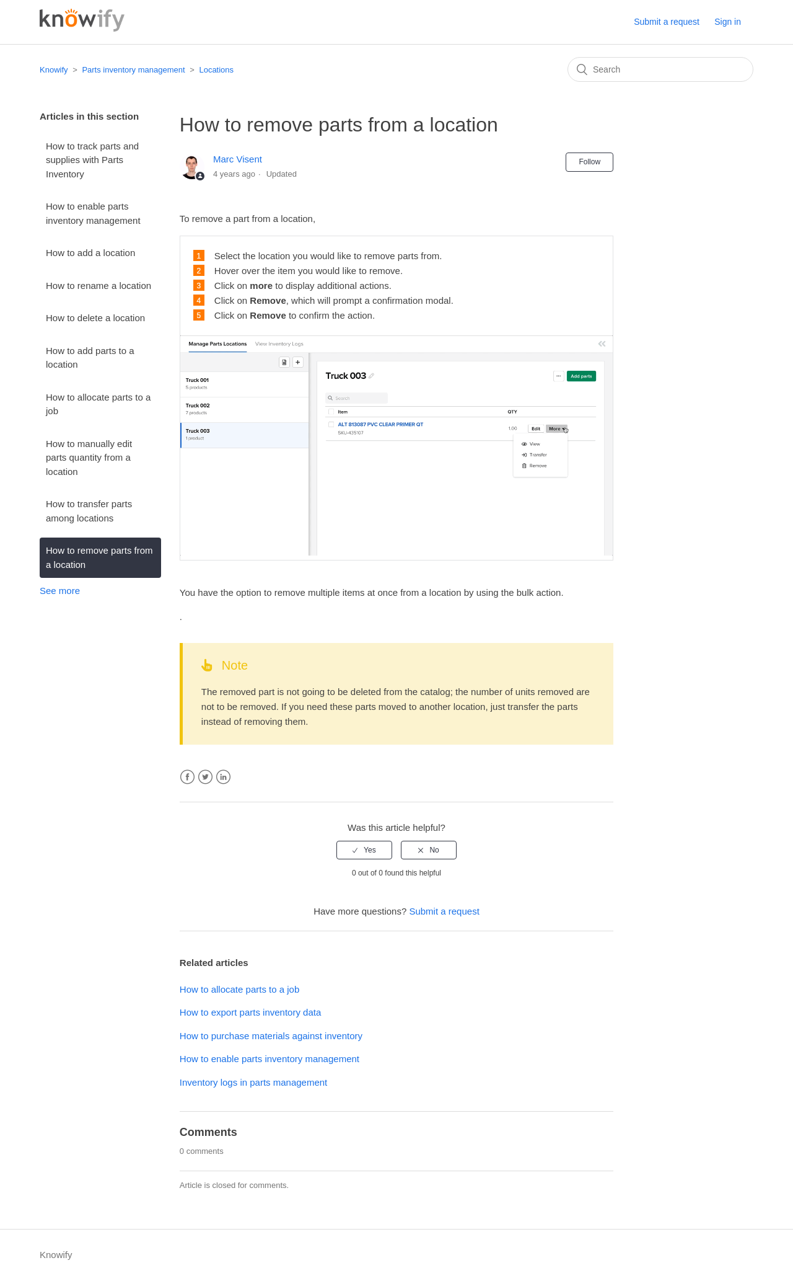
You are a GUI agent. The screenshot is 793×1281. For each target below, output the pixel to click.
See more (60, 590)
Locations (216, 69)
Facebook (187, 777)
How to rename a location (98, 285)
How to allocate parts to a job (98, 404)
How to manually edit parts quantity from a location (89, 457)
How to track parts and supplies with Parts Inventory (92, 160)
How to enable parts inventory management (93, 213)
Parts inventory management (133, 69)
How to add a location (90, 252)
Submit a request (666, 22)
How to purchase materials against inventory (271, 1036)
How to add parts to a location (90, 357)
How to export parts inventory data (250, 1012)
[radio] (364, 850)
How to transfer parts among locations (89, 511)
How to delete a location (95, 317)
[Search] (660, 69)
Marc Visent (237, 159)
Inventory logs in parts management (253, 1082)
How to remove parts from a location (99, 557)
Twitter (205, 777)
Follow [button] (589, 161)
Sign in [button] (727, 22)
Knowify (54, 69)
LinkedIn (223, 777)
